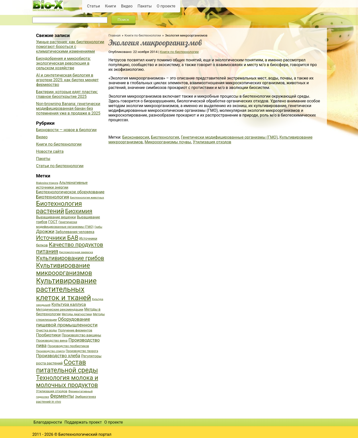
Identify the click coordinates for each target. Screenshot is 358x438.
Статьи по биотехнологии (60, 165)
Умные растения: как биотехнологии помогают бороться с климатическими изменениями (70, 47)
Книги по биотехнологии (143, 35)
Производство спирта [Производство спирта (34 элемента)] (50, 351)
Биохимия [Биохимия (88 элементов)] (78, 211)
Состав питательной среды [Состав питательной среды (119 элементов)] (67, 366)
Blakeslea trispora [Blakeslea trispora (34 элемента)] (47, 183)
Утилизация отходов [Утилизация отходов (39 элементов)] (51, 391)
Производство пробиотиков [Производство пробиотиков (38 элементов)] (68, 346)
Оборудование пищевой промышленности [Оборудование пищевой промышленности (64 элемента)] (66, 322)
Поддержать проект (83, 422)
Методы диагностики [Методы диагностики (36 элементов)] (77, 314)
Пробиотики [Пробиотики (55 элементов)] (48, 334)
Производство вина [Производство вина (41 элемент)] (51, 340)
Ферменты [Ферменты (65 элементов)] (62, 396)
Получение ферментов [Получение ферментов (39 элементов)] (75, 330)
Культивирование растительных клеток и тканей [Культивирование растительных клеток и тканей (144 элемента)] (66, 289)
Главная (114, 35)
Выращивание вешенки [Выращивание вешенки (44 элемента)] (56, 217)
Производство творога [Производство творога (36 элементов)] (82, 351)
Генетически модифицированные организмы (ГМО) (229, 137)
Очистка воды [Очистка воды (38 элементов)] (46, 330)
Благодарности (48, 422)
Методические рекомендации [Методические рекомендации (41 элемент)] (59, 309)
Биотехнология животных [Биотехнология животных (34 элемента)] (87, 197)
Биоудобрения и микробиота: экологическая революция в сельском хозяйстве (63, 63)
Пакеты (144, 6)
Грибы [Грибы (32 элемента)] (98, 227)
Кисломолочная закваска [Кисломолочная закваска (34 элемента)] (76, 252)
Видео (127, 6)
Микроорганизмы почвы (167, 142)
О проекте (166, 6)
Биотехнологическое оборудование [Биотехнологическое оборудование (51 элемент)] (70, 192)
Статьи (93, 6)
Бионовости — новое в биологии (66, 129)
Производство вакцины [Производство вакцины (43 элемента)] (81, 335)
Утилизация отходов (212, 142)
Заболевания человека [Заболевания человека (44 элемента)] (74, 232)
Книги (110, 6)
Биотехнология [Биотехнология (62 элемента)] (52, 197)
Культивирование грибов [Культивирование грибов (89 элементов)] (70, 258)
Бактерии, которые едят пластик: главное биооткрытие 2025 (67, 94)
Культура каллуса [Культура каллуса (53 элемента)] (68, 304)
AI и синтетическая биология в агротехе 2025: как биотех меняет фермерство (67, 80)
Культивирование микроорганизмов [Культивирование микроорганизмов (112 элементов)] (64, 269)
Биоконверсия (135, 137)
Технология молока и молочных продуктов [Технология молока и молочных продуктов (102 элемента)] (67, 381)
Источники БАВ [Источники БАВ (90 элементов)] (57, 237)
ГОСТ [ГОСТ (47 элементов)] (52, 222)
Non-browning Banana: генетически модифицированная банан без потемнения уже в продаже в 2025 (68, 108)
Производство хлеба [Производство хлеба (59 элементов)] (58, 355)
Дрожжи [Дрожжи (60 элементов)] (45, 231)
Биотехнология (165, 137)
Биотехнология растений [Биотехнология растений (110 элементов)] (59, 207)
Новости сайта (50, 151)
